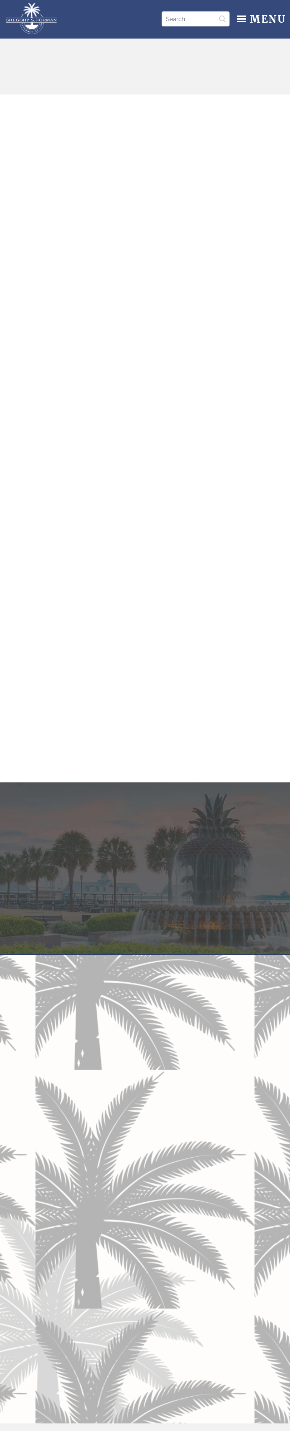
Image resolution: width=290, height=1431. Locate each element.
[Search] (196, 18)
